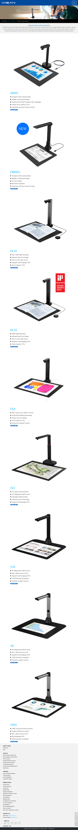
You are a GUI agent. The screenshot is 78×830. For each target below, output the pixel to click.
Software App (5, 768)
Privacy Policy (51, 828)
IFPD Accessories (6, 758)
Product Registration (7, 777)
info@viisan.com (14, 817)
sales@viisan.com (12, 815)
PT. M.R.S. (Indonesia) (7, 802)
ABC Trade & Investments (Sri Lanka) (10, 810)
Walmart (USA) (6, 789)
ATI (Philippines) (6, 804)
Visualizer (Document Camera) (9, 760)
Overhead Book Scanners (8, 764)
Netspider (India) (6, 799)
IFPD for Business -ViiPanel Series (10, 757)
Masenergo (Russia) (7, 795)
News (4, 749)
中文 (10, 826)
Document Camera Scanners (9, 762)
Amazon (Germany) (7, 786)
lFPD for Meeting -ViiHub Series (9, 755)
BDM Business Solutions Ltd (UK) (10, 793)
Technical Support (6, 775)
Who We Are (5, 747)
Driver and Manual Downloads (9, 773)
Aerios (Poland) (6, 797)
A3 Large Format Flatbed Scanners (10, 766)
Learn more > (14, 109)
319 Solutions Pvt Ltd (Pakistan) (9, 800)
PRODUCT (13, 21)
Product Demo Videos (7, 779)
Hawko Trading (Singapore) (8, 806)
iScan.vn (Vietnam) (7, 808)
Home (8, 21)
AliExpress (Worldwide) (7, 791)
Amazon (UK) (6, 788)
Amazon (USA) (6, 784)
